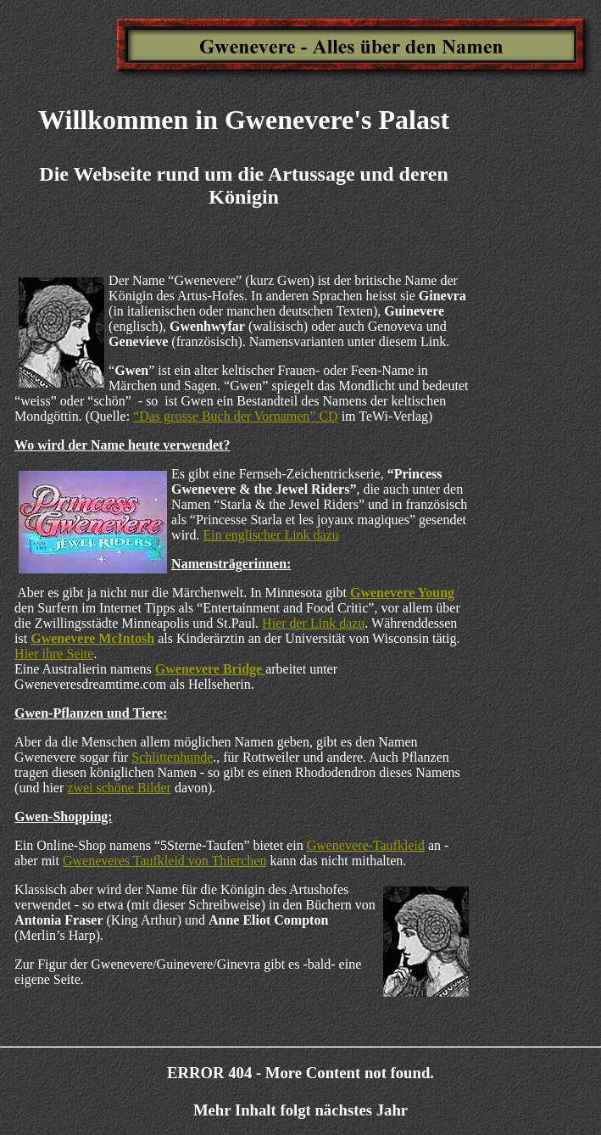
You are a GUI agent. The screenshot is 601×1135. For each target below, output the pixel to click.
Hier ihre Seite (53, 653)
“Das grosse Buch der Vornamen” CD (235, 416)
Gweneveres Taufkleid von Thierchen (164, 860)
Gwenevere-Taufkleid (366, 845)
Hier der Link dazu (313, 623)
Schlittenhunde (172, 757)
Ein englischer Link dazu (270, 535)
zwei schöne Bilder (119, 787)
